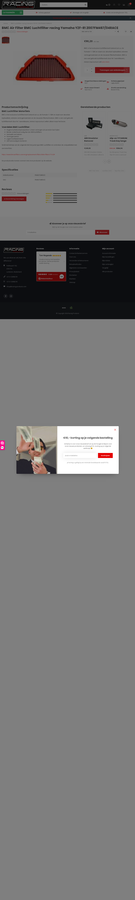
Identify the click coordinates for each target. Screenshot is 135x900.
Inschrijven (105, 455)
